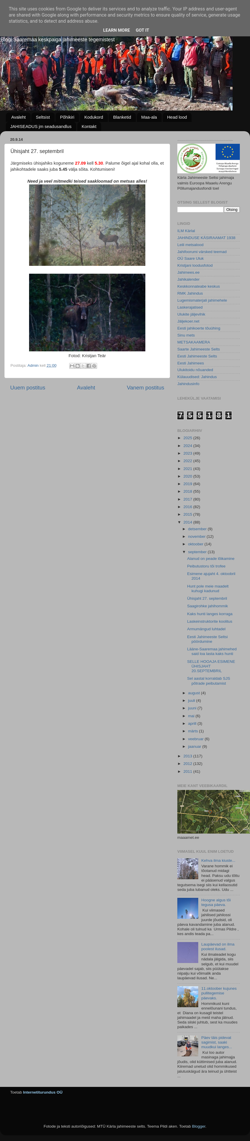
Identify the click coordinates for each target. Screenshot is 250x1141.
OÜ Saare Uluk (190, 258)
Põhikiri (67, 117)
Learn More (116, 30)
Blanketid (122, 117)
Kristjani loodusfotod (195, 265)
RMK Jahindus (190, 293)
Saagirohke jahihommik (207, 606)
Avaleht (18, 117)
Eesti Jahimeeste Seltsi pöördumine (207, 639)
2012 (188, 763)
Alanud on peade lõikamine (211, 558)
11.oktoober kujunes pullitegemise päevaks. (219, 993)
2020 (188, 476)
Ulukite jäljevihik (191, 314)
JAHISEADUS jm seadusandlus (41, 126)
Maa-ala (149, 117)
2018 (188, 491)
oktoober (196, 544)
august (194, 693)
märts (193, 731)
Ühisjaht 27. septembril (207, 598)
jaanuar (195, 746)
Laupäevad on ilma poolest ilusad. (217, 946)
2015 (188, 514)
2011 (188, 771)
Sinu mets (186, 335)
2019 (188, 484)
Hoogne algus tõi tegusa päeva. (216, 902)
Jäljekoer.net (188, 321)
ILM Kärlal (186, 231)
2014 (188, 522)
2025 (188, 438)
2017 (188, 499)
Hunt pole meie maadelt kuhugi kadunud (208, 588)
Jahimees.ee (188, 272)
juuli (192, 700)
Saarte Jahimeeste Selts (198, 349)
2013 (188, 756)
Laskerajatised (190, 307)
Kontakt (89, 126)
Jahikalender (188, 279)
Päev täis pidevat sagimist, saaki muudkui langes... (216, 1042)
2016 (188, 507)
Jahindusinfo (188, 384)
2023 (188, 453)
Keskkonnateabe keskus (198, 286)
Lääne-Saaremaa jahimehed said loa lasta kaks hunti (212, 651)
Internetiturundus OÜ (43, 1092)
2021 (188, 469)
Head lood (177, 117)
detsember (198, 529)
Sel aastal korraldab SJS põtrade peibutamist (208, 680)
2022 (188, 461)
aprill (192, 723)
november (197, 536)
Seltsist (43, 117)
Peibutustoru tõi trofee (206, 566)
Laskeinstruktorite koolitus (209, 621)
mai (192, 716)
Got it (142, 30)
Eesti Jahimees (190, 363)
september (198, 552)
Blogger (198, 1126)
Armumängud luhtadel (206, 629)
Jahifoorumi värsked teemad (202, 252)
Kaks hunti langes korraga (210, 614)
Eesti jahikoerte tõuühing (198, 328)
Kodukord (93, 117)
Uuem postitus (27, 388)
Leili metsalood (190, 245)
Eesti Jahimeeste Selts (197, 356)
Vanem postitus (145, 388)
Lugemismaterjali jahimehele (202, 300)
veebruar (196, 739)
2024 (188, 446)
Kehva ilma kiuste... (218, 860)
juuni (192, 708)
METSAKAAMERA (193, 342)
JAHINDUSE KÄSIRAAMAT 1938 (206, 238)
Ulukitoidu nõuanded (195, 370)
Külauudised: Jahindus (197, 377)
